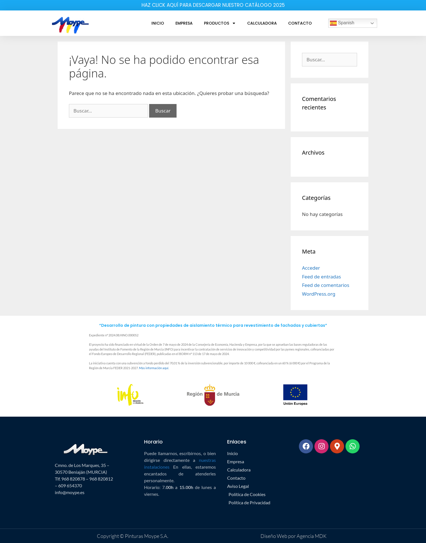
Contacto (300, 23)
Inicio (157, 23)
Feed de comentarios (325, 285)
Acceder (311, 268)
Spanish (342, 23)
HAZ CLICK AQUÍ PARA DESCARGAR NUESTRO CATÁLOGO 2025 (213, 5)
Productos (220, 23)
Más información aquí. (154, 368)
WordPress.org (318, 294)
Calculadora (262, 23)
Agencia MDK (311, 536)
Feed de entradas (321, 276)
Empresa (184, 23)
